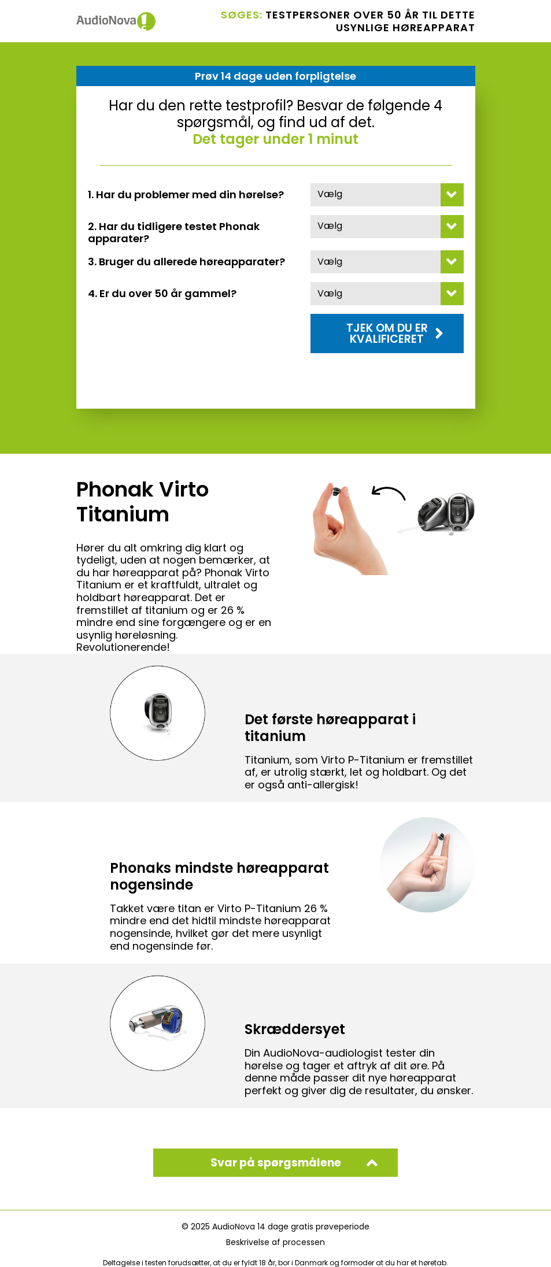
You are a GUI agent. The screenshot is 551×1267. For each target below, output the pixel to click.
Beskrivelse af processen (275, 1242)
